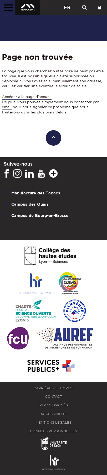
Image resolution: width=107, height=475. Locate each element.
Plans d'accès (53, 405)
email (7, 107)
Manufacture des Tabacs (35, 192)
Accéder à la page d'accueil (27, 97)
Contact (53, 396)
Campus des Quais (30, 204)
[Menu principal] (7, 7)
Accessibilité (53, 414)
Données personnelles (53, 431)
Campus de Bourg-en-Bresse (39, 215)
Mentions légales (53, 422)
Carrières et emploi (53, 388)
